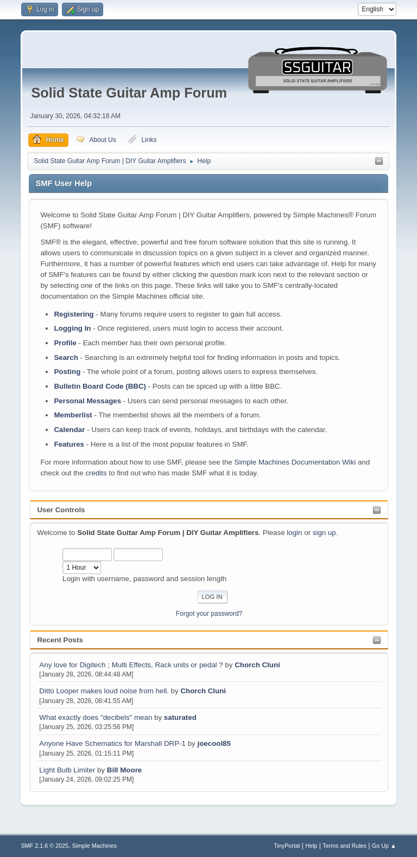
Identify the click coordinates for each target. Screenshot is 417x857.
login (294, 533)
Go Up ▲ (384, 845)
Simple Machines (94, 845)
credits (95, 473)
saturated (180, 717)
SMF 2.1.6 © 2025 (44, 845)
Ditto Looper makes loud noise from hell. (104, 691)
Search (66, 357)
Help (311, 845)
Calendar (69, 430)
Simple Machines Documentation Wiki (295, 462)
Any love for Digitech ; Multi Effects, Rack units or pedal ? (131, 665)
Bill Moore (124, 770)
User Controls (61, 510)
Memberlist (73, 415)
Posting (67, 372)
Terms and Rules (345, 845)
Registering (73, 314)
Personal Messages (87, 401)
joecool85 (213, 743)
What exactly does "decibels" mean (96, 717)
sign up (324, 533)
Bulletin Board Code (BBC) (100, 386)
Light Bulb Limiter (67, 770)
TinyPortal (287, 845)
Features (69, 444)
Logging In (72, 328)
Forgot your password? (209, 613)
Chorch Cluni (257, 665)
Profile (65, 343)
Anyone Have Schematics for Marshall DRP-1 (112, 743)
